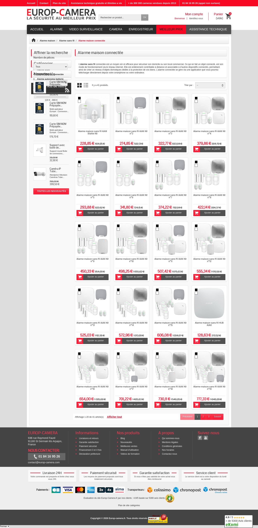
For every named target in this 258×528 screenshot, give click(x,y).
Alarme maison (47, 40)
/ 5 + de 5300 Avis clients (239, 521)
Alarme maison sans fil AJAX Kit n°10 (131, 260)
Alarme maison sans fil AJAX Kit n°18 (170, 388)
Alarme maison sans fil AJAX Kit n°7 (170, 196)
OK (144, 17)
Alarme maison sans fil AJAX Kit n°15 (170, 324)
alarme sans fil (87, 64)
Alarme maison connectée (50, 123)
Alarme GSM (43, 118)
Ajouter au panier (90, 149)
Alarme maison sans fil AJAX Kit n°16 (93, 388)
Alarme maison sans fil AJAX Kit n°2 (131, 132)
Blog (123, 438)
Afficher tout (114, 416)
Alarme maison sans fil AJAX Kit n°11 (170, 260)
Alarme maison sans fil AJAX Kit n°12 (209, 260)
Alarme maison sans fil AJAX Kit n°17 (131, 388)
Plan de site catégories (129, 505)
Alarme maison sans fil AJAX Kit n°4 (209, 132)
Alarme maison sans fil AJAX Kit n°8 (209, 196)
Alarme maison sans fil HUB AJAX (209, 324)
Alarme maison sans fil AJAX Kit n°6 (131, 196)
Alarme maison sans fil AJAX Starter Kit (92, 132)
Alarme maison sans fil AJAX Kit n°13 (93, 324)
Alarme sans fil (66, 40)
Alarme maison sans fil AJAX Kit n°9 (93, 260)
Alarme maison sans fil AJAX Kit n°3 (170, 132)
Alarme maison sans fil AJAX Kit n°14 (131, 324)
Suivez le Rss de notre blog (51, 268)
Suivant (217, 416)
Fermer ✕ (4, 526)
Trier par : (189, 85)
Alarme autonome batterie (50, 127)
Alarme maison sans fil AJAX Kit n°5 (93, 196)
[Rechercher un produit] (119, 17)
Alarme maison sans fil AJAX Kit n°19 (209, 388)
